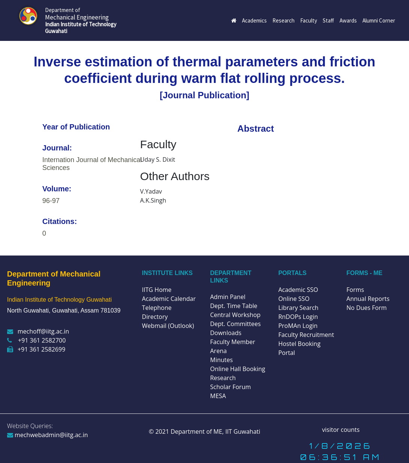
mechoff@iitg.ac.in (38, 331)
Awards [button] (348, 20)
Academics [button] (254, 20)
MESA (218, 396)
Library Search (298, 308)
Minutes (221, 360)
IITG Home (156, 290)
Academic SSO (298, 290)
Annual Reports (367, 299)
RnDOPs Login (298, 317)
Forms (355, 290)
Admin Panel (227, 297)
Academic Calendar (168, 299)
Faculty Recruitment (306, 335)
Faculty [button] (308, 20)
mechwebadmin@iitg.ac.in (47, 435)
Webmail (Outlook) (168, 326)
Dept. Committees (235, 324)
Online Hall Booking (237, 369)
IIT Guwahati (242, 431)
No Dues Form (366, 308)
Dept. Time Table (233, 306)
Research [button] (283, 20)
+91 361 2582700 (36, 340)
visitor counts (340, 429)
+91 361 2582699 (36, 349)
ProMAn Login (298, 326)
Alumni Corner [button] (378, 20)
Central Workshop (235, 315)
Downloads (225, 333)
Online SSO (294, 299)
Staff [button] (328, 20)
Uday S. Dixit (157, 159)
